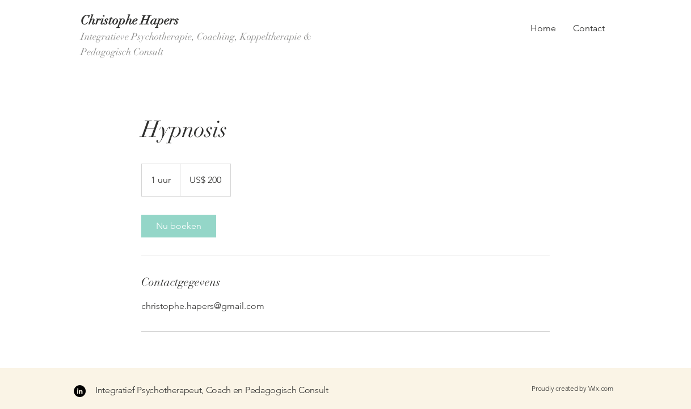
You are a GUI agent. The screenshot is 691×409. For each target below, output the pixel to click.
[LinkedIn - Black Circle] (80, 391)
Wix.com (600, 388)
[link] (178, 226)
